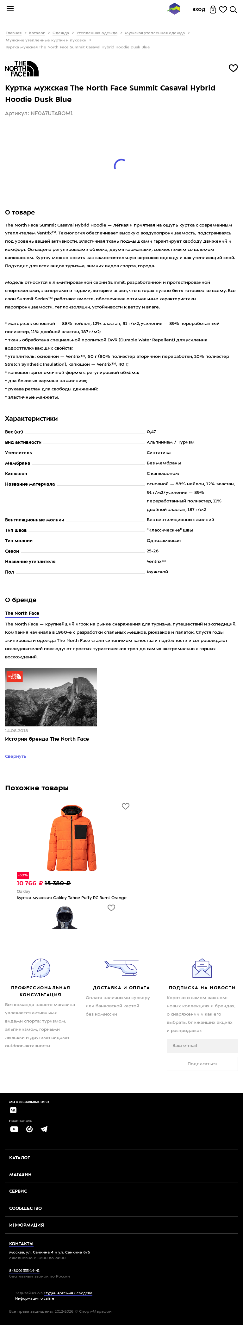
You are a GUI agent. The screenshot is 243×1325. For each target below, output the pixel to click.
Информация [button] (26, 1225)
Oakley (23, 892)
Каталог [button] (19, 1157)
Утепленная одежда (97, 33)
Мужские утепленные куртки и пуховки (46, 40)
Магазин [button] (20, 1174)
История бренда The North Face (47, 739)
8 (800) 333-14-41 (24, 1271)
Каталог (37, 33)
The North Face (22, 613)
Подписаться (202, 1064)
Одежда (61, 33)
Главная (14, 33)
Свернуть (16, 756)
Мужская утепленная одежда (155, 33)
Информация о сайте (34, 1299)
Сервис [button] (18, 1191)
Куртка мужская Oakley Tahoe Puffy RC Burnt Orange (72, 898)
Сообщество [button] (25, 1208)
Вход (199, 9)
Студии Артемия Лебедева (68, 1293)
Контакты (21, 1243)
